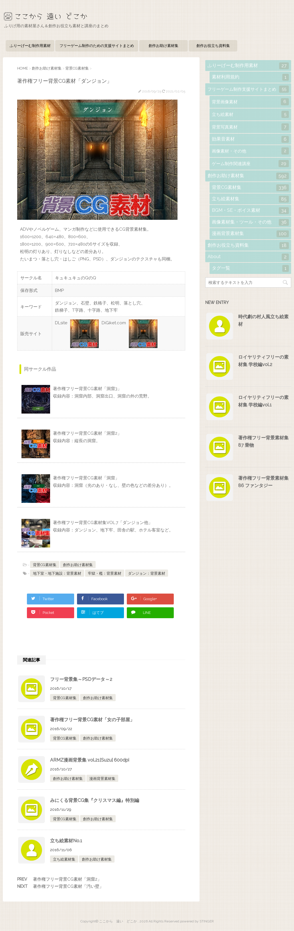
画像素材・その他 (250, 151)
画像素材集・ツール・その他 (250, 222)
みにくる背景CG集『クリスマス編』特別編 (94, 800)
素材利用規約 (250, 77)
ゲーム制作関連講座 (250, 163)
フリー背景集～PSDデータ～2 (81, 679)
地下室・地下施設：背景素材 (57, 573)
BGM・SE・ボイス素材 (250, 210)
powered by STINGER (197, 921)
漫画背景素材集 (102, 778)
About (248, 257)
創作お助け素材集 (163, 46)
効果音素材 (250, 139)
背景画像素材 (250, 101)
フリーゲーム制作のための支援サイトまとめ (97, 46)
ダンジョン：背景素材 (146, 573)
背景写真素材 (250, 127)
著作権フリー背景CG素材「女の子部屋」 (92, 719)
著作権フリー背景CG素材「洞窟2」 (67, 879)
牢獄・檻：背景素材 (104, 573)
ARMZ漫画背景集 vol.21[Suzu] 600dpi (89, 760)
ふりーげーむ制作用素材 (30, 46)
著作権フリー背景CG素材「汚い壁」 (68, 886)
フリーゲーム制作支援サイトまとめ (248, 89)
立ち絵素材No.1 (66, 840)
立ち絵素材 (250, 114)
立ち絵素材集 (64, 859)
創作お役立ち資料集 (213, 46)
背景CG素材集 (44, 565)
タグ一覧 (250, 268)
